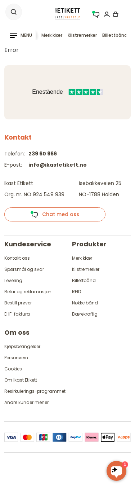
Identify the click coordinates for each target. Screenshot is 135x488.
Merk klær (51, 35)
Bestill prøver (18, 303)
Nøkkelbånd (85, 303)
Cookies (13, 369)
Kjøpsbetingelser (22, 346)
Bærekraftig (85, 314)
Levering (13, 280)
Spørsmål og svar (24, 269)
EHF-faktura (17, 314)
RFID (76, 292)
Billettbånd (114, 35)
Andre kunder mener (26, 402)
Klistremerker (82, 35)
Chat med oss (54, 215)
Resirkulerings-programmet (35, 391)
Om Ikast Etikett (20, 380)
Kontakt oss (17, 258)
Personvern (16, 358)
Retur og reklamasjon (27, 292)
